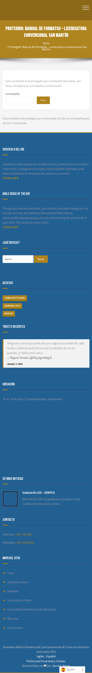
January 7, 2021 (15, 363)
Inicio (46, 43)
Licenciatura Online (19, 600)
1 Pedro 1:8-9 (10, 178)
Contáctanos (15, 628)
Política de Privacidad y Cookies (46, 661)
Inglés (40, 656)
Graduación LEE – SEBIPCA (38, 493)
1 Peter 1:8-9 (10, 227)
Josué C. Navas (61, 666)
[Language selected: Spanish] (72, 669)
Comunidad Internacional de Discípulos (31, 609)
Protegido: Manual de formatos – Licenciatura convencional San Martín (48, 48)
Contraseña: (20, 98)
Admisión (13, 591)
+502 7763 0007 (24, 534)
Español (51, 656)
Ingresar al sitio (12, 306)
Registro (8, 313)
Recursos (13, 619)
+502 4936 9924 (25, 542)
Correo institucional (14, 298)
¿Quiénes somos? (17, 582)
